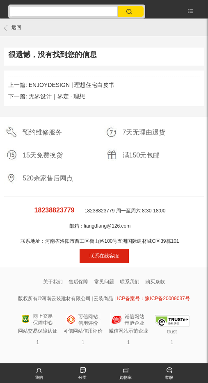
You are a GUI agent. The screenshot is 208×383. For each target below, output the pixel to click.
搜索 (129, 11)
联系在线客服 (104, 256)
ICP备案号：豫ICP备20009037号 (153, 298)
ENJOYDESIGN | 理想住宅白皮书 (72, 85)
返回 (12, 28)
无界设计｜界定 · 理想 (57, 96)
